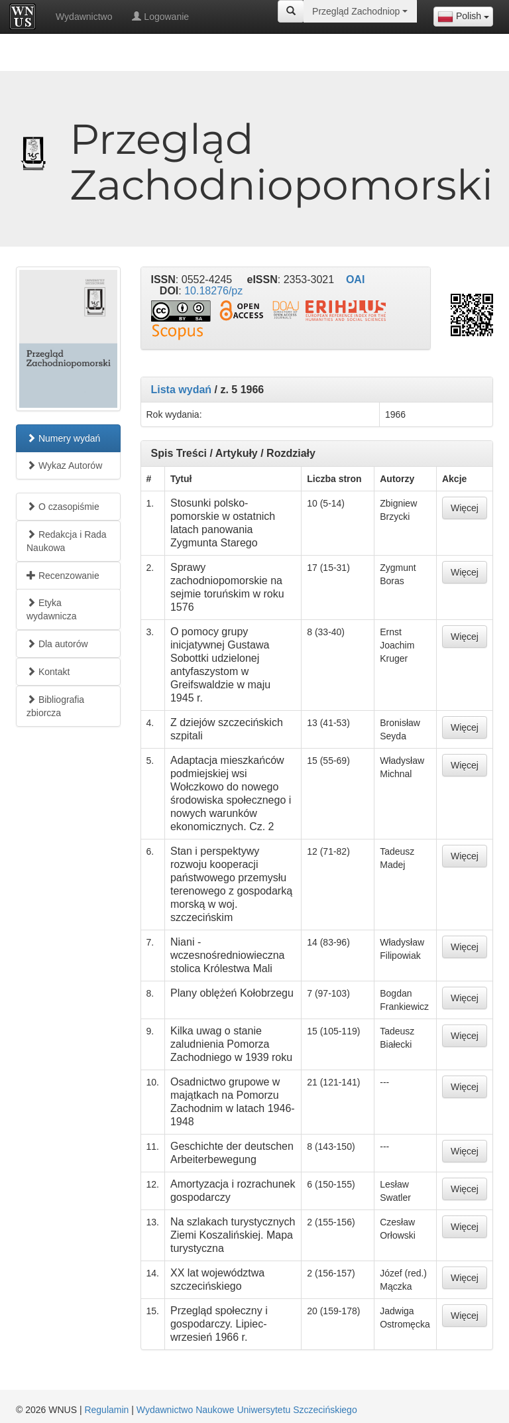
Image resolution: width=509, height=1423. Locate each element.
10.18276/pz (213, 290)
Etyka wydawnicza (51, 609)
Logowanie (160, 16)
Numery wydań (63, 438)
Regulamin (106, 1409)
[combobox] (463, 17)
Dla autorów (57, 644)
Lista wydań (181, 389)
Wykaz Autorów (64, 465)
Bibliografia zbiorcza (55, 706)
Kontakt (48, 671)
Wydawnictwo (84, 16)
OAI (355, 279)
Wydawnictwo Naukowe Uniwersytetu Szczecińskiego (247, 1409)
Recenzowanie (63, 575)
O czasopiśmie (63, 506)
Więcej (465, 508)
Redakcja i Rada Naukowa (67, 541)
